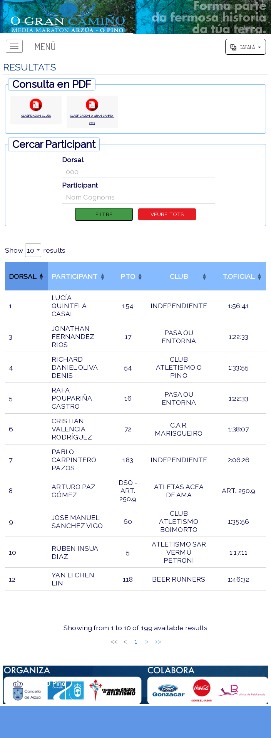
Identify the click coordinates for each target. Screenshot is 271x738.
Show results (35, 263)
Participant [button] (74, 289)
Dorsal (73, 170)
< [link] (89, 654)
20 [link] (171, 654)
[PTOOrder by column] (127, 289)
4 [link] (133, 654)
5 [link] (144, 654)
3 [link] (122, 654)
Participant (80, 195)
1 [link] (100, 654)
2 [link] (111, 654)
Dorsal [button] (23, 289)
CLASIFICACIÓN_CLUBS (36, 121)
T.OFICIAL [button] (238, 289)
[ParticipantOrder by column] (78, 289)
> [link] (182, 654)
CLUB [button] (178, 289)
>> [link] (193, 654)
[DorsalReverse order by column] (26, 289)
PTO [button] (127, 289)
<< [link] (78, 654)
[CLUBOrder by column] (179, 289)
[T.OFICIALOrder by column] (238, 289)
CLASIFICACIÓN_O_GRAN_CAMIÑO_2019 (92, 125)
